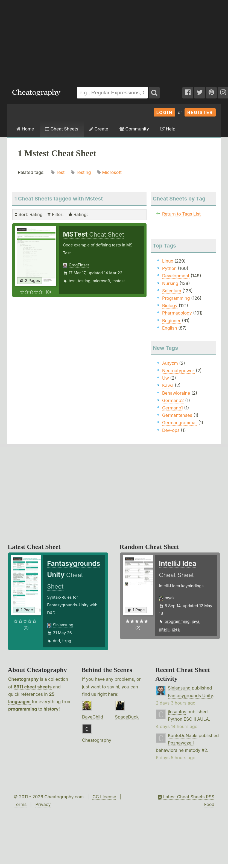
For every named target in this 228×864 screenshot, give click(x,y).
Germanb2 (173, 400)
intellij (164, 629)
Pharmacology (177, 313)
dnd (56, 640)
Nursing (170, 283)
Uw (165, 378)
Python (169, 268)
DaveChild (92, 717)
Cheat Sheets (61, 129)
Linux (167, 261)
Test (60, 172)
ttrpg (66, 640)
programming (177, 621)
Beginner (171, 320)
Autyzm (170, 363)
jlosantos (177, 711)
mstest (118, 280)
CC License (104, 796)
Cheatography (23, 679)
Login (164, 112)
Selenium (171, 290)
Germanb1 (172, 408)
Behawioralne (176, 393)
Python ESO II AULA (188, 719)
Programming (176, 298)
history (51, 709)
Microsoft (111, 172)
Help (167, 129)
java (195, 621)
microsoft (101, 280)
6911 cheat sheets (33, 687)
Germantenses (177, 415)
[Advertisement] (74, 40)
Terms (20, 804)
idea (176, 629)
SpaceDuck (127, 717)
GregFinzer (79, 265)
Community (134, 129)
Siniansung (63, 624)
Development (175, 275)
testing (84, 280)
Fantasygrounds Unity (190, 695)
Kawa (168, 385)
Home (25, 129)
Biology (169, 305)
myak (169, 597)
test (72, 280)
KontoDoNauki (182, 735)
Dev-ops (171, 430)
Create (98, 129)
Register (200, 112)
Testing (83, 172)
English (169, 328)
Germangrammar (179, 422)
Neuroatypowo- (178, 370)
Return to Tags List (181, 214)
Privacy (43, 804)
